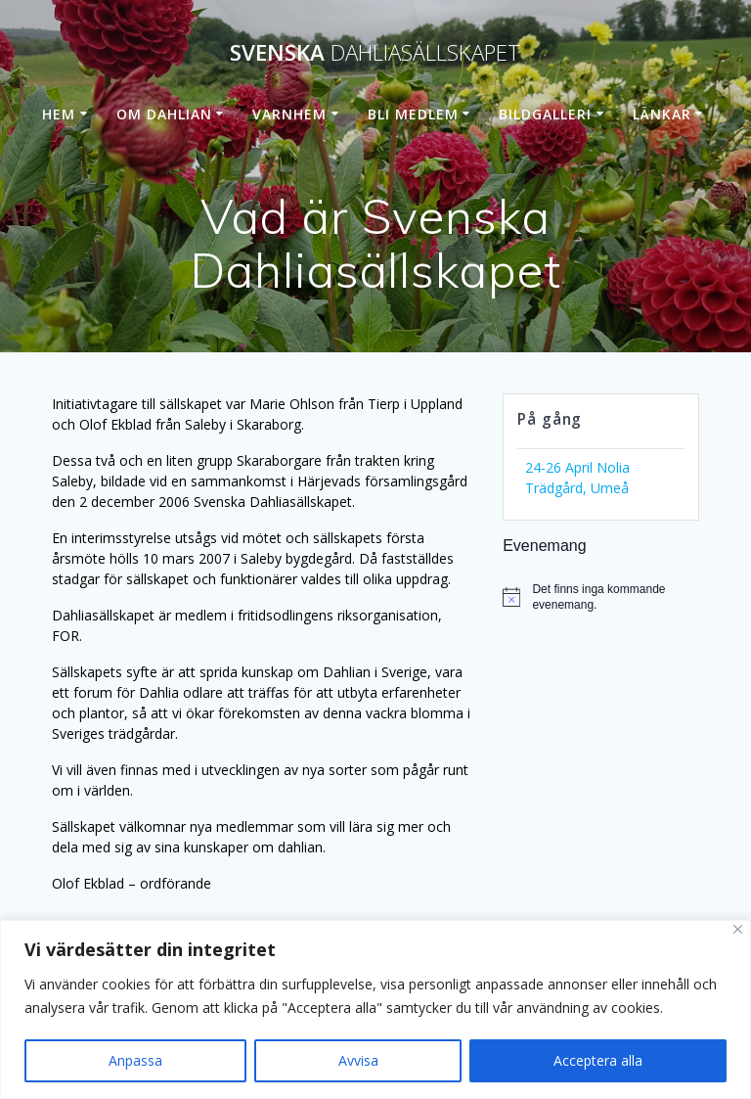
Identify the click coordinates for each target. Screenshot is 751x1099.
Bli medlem (413, 114)
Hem (58, 114)
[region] (375, 1009)
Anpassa (135, 1060)
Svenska (375, 53)
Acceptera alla (597, 1060)
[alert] (600, 597)
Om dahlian (164, 114)
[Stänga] (737, 929)
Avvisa (358, 1060)
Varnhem (289, 114)
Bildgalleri (545, 114)
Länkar (662, 114)
